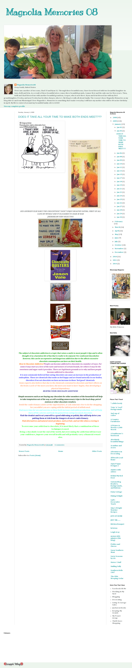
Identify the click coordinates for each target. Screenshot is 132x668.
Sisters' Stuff (116, 562)
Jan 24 (119, 196)
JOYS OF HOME (116, 516)
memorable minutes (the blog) (116, 538)
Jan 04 (119, 131)
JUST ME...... (115, 520)
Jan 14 (119, 171)
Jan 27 (119, 206)
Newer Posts (24, 451)
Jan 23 (119, 192)
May (117, 234)
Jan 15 (119, 174)
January (118, 124)
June (117, 238)
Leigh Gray (115, 532)
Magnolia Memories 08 (52, 12)
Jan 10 (119, 164)
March (117, 227)
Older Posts (97, 451)
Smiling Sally (116, 566)
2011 (115, 260)
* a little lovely (116, 403)
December (119, 252)
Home (60, 451)
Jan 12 (119, 167)
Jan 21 (119, 189)
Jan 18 (119, 181)
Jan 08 (119, 157)
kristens (114, 528)
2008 (115, 117)
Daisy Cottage (116, 492)
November (119, 248)
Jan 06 (119, 153)
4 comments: (60, 445)
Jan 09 (119, 160)
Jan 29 (119, 214)
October (118, 245)
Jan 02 (119, 127)
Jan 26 (119, 203)
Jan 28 (119, 210)
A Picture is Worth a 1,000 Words (116, 427)
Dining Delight (116, 496)
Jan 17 (119, 178)
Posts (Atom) (35, 455)
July (116, 241)
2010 (115, 257)
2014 (115, 264)
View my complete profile (14, 106)
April (117, 231)
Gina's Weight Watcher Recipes (116, 510)
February (119, 221)
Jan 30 (119, 217)
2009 (115, 121)
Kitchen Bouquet (117, 524)
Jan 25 (119, 199)
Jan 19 (119, 185)
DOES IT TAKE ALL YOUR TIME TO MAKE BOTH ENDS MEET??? (60, 116)
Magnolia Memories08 (26, 85)
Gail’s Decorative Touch (115, 502)
